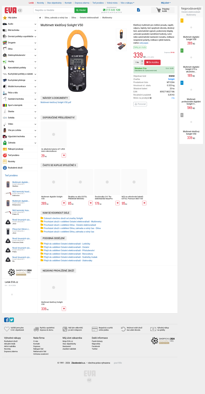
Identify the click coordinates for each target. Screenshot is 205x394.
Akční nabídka (10, 346)
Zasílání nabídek (69, 349)
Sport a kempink (22, 105)
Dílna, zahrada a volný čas (56, 17)
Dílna (22, 49)
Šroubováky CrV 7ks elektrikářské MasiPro (104, 198)
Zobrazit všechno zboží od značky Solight (63, 218)
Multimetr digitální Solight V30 (51, 198)
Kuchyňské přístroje (22, 80)
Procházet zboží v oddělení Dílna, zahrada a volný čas (69, 231)
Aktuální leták (9, 344)
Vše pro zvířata (22, 130)
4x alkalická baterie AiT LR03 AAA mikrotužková (53, 150)
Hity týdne (12, 17)
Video (22, 124)
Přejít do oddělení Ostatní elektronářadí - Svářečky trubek (70, 257)
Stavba (22, 111)
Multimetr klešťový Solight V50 (52, 303)
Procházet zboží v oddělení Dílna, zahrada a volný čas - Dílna (72, 228)
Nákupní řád (38, 349)
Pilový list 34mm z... (21, 229)
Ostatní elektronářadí (89, 17)
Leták (31, 3)
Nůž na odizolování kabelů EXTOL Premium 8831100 (132, 198)
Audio (22, 24)
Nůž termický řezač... (21, 191)
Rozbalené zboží (15, 167)
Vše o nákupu (127, 3)
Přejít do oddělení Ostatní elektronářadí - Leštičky (67, 243)
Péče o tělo (22, 92)
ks (137, 62)
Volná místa (112, 3)
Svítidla (22, 117)
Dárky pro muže (140, 47)
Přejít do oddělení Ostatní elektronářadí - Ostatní (66, 247)
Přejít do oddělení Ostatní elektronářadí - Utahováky (68, 260)
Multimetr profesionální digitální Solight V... (191, 101)
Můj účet (165, 3)
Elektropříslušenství (22, 55)
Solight (171, 79)
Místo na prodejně (154, 98)
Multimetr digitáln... (21, 182)
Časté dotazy (97, 341)
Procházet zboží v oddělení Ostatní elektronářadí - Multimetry (72, 221)
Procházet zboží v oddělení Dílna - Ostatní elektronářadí (70, 225)
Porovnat (140, 104)
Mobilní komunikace (22, 86)
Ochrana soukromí (40, 354)
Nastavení (67, 346)
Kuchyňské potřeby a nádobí (22, 74)
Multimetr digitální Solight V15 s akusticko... (191, 69)
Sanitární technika (22, 99)
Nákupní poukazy (15, 149)
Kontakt (68, 3)
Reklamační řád (39, 351)
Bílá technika (22, 30)
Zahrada (22, 142)
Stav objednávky (54, 3)
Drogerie (22, 42)
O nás (35, 341)
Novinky (40, 3)
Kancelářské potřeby (22, 67)
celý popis (143, 43)
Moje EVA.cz (68, 341)
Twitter (95, 349)
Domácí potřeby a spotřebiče (22, 36)
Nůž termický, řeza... (21, 210)
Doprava (169, 52)
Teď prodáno (98, 3)
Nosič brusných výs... (21, 220)
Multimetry (107, 17)
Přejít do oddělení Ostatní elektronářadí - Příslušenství (69, 250)
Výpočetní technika (22, 136)
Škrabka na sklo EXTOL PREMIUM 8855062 (77, 198)
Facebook (96, 346)
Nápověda (96, 344)
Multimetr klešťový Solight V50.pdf (56, 102)
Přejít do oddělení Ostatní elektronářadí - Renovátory (68, 254)
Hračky (22, 61)
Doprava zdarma (82, 3)
